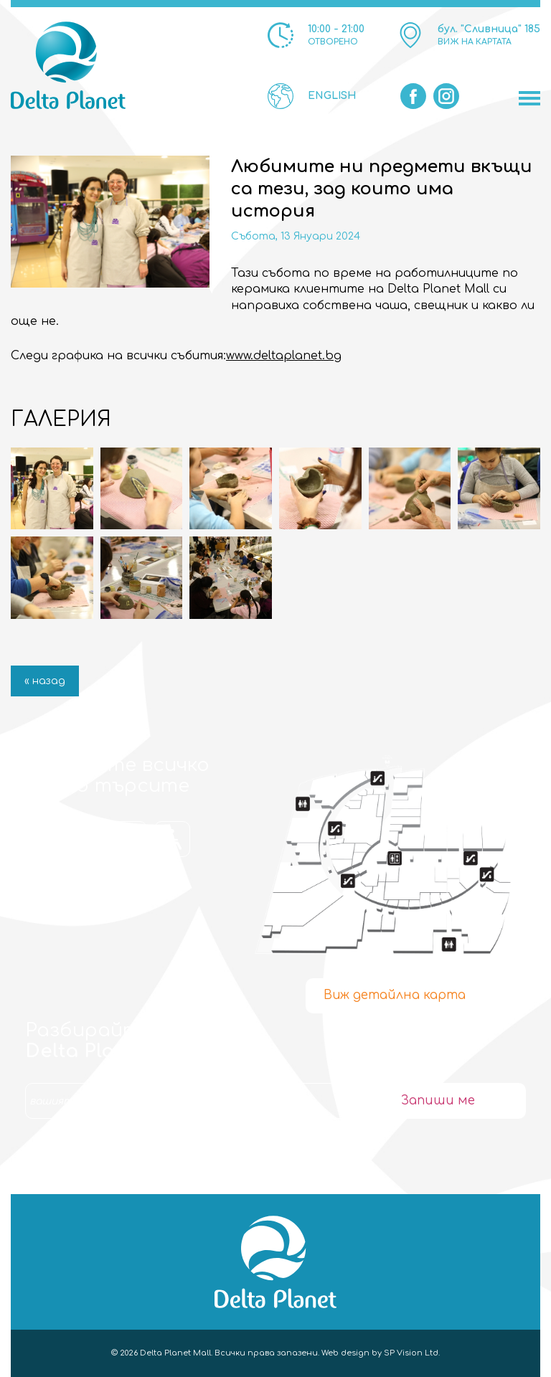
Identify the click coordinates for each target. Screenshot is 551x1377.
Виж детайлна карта (395, 995)
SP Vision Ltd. (412, 1353)
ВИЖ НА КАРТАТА (475, 42)
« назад (44, 681)
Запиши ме (438, 1100)
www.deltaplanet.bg (284, 355)
